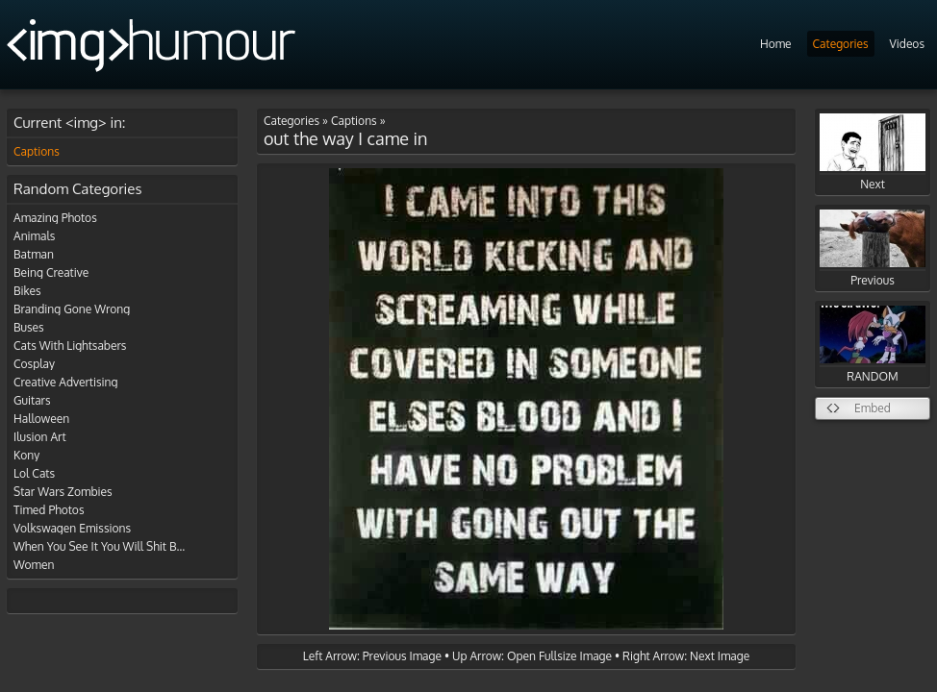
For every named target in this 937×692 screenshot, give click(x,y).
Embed (872, 408)
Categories (841, 44)
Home (776, 44)
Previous (872, 248)
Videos (907, 44)
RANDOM (872, 344)
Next (872, 152)
